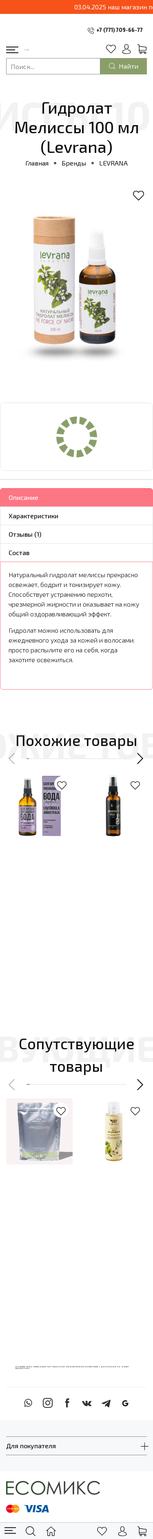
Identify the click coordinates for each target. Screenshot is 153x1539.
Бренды (74, 163)
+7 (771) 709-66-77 (119, 30)
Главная (37, 163)
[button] (12, 758)
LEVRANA (113, 163)
